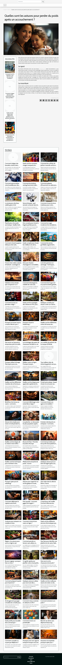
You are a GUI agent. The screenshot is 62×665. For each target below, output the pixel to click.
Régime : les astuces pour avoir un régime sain (12, 542)
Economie (31, 656)
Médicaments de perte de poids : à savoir (30, 462)
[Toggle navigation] (5, 5)
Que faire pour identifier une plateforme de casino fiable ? (49, 543)
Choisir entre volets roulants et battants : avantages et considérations (13, 264)
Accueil (5, 9)
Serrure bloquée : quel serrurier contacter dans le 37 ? (30, 205)
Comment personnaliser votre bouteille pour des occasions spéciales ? (12, 185)
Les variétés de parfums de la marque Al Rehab (48, 343)
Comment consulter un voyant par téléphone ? (12, 641)
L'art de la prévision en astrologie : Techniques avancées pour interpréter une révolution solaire (48, 265)
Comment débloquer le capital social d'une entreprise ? (12, 503)
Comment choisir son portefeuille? (29, 621)
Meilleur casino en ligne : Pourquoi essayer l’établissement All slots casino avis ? (30, 365)
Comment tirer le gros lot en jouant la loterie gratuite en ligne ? (48, 284)
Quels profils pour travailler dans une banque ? (13, 621)
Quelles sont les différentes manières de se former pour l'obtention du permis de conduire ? (13, 384)
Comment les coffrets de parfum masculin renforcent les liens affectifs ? (49, 165)
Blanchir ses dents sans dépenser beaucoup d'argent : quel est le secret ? (49, 622)
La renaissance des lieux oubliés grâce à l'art (12, 204)
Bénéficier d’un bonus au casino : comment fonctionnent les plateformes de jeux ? (12, 404)
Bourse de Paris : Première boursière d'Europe (30, 442)
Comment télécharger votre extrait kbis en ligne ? (31, 403)
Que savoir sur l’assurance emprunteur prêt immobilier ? (13, 344)
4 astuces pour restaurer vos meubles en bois (13, 522)
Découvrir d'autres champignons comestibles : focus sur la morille (31, 264)
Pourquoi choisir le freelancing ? (28, 323)
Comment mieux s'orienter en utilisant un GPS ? (30, 602)
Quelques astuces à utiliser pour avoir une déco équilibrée (30, 582)
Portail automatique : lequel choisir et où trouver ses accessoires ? (49, 384)
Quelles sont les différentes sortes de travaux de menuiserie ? (48, 324)
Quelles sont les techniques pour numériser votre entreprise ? (13, 463)
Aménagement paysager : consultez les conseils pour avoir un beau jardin (13, 602)
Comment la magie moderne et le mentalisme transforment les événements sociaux (48, 225)
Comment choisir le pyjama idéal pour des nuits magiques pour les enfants (13, 244)
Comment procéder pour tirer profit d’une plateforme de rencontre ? (49, 443)
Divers (9, 9)
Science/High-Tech (31, 661)
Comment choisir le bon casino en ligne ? (30, 522)
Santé (31, 659)
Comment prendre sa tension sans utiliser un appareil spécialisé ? (29, 543)
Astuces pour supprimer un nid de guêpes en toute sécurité (30, 483)
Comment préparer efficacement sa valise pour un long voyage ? (49, 185)
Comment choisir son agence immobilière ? (47, 403)
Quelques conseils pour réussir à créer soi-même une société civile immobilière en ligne (48, 305)
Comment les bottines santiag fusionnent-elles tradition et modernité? (30, 185)
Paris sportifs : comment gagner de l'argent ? (30, 502)
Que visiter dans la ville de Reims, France (48, 482)
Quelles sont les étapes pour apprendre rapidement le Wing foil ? (31, 384)
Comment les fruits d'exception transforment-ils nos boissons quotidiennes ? (9, 137)
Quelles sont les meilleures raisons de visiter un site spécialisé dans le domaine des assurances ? (48, 583)
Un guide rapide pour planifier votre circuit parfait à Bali (31, 563)
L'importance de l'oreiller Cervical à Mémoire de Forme (48, 503)
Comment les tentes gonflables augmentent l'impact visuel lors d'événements (47, 245)
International (31, 658)
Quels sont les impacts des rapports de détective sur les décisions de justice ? (9, 116)
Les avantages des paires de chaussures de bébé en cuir (31, 343)
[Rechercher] (29, 1)
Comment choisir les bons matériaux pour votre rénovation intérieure (48, 205)
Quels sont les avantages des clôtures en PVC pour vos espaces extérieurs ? (30, 304)
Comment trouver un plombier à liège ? (11, 303)
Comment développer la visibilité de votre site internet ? (30, 284)
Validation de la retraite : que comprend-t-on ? (12, 283)
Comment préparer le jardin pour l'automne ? (13, 582)
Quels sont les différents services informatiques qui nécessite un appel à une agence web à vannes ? (48, 524)
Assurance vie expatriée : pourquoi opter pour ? (48, 641)
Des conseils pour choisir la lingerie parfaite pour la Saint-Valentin (30, 225)
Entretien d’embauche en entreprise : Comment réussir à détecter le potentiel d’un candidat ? (48, 424)
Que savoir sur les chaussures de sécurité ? (48, 562)
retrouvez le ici (42, 69)
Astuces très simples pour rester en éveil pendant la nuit (12, 423)
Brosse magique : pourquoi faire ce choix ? (13, 562)
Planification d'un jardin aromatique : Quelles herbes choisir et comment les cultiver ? (13, 225)
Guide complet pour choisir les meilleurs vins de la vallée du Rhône (31, 244)
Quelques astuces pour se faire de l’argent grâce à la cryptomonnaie (48, 463)
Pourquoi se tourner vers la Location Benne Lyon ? (13, 323)
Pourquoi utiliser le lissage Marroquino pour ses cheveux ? (12, 364)
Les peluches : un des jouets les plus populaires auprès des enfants (31, 423)
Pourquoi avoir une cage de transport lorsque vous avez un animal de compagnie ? (31, 642)
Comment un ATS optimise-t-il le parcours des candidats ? (10, 76)
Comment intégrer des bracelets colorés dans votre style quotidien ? (9, 95)
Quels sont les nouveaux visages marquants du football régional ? (30, 165)
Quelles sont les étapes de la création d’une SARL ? (12, 442)
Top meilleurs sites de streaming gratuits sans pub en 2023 (49, 364)
